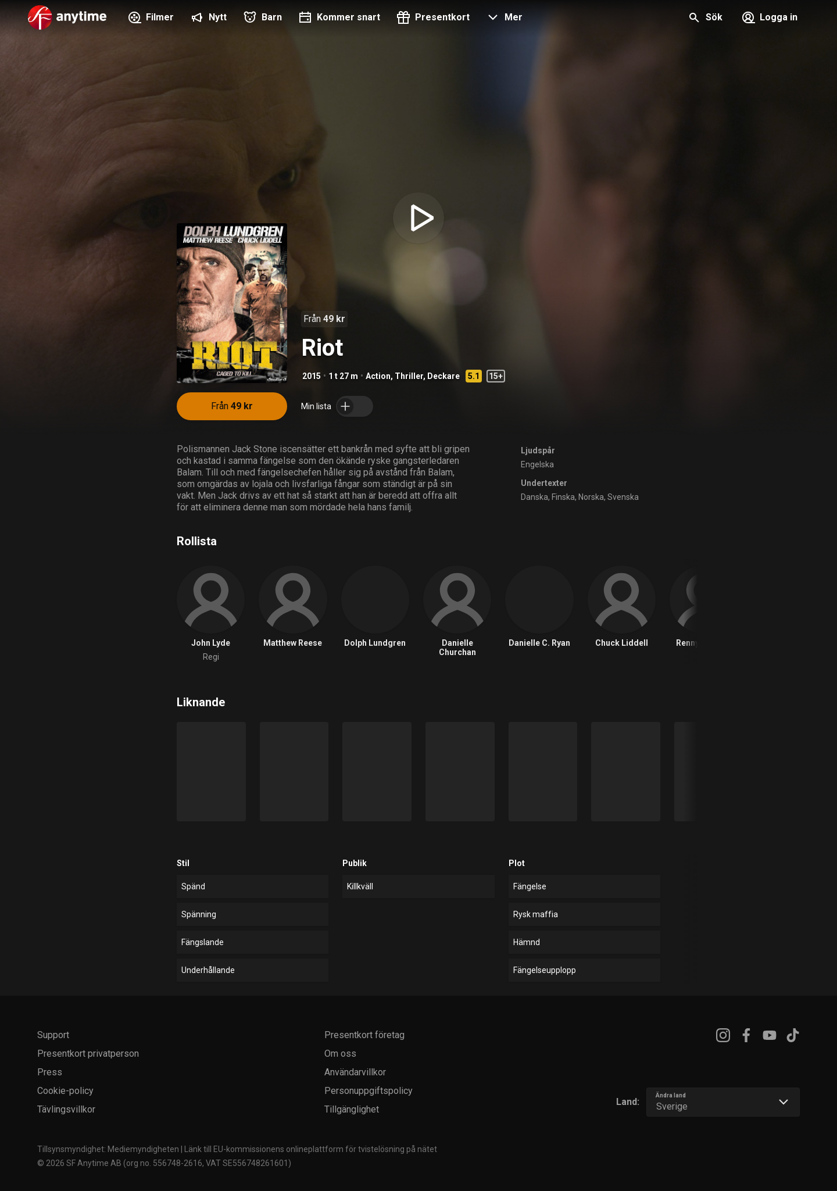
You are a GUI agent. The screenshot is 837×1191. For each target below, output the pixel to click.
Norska (591, 497)
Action (378, 376)
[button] (503, 18)
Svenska (623, 497)
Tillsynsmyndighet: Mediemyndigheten (108, 1149)
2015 (311, 376)
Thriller (409, 376)
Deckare (443, 376)
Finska (563, 497)
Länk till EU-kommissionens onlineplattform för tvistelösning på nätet (310, 1149)
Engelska (537, 464)
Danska (534, 497)
